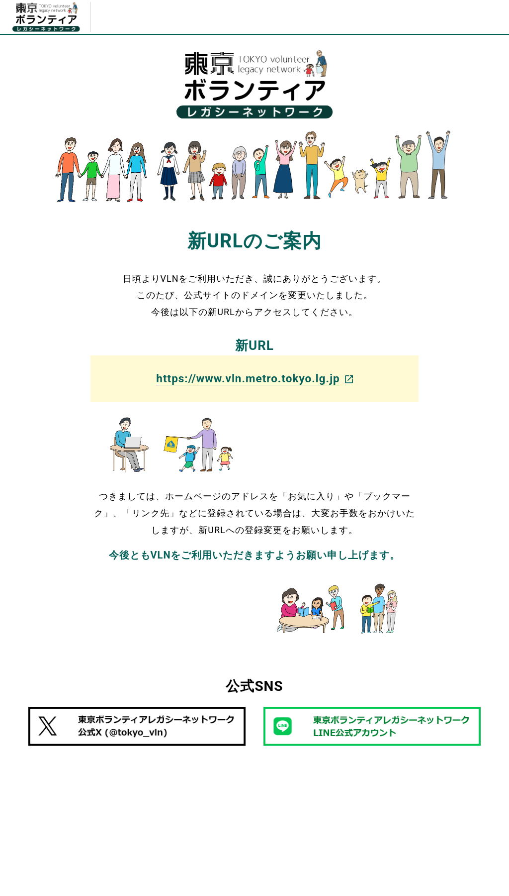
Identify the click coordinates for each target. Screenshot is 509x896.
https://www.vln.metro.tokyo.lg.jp (254, 378)
